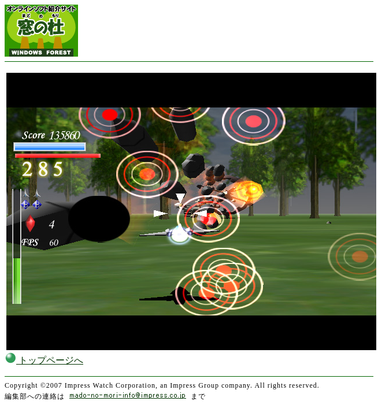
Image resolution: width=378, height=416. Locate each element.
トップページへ (44, 360)
